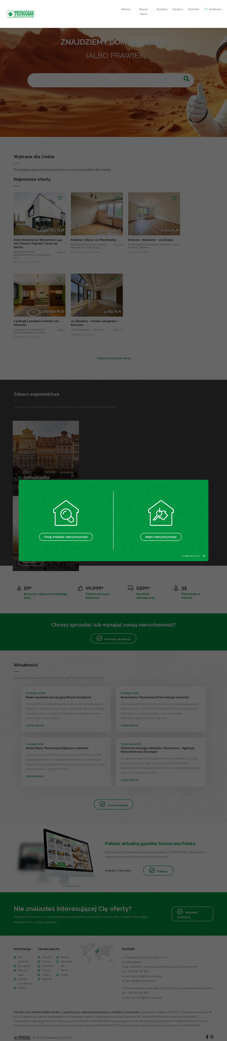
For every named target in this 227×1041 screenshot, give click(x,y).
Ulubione (132, 8)
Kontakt (110, 8)
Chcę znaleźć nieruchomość (66, 537)
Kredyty (79, 8)
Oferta (48, 8)
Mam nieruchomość (161, 537)
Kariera (95, 8)
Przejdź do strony (193, 555)
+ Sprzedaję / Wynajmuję (160, 11)
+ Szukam (200, 11)
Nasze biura (63, 11)
